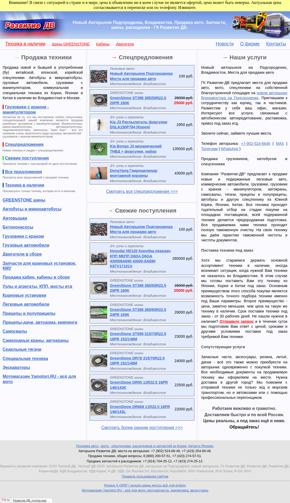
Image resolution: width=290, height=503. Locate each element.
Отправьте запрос (237, 321)
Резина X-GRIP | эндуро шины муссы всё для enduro (145, 485)
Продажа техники (46, 57)
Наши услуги (248, 57)
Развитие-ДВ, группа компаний (31, 500)
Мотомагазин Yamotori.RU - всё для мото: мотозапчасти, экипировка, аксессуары (145, 490)
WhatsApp (229, 149)
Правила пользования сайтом (145, 476)
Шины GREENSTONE (71, 44)
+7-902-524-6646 (255, 143)
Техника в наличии (25, 43)
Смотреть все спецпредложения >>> (142, 191)
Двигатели (125, 44)
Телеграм (209, 149)
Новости (225, 43)
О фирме (250, 43)
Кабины (103, 44)
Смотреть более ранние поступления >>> (142, 427)
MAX (280, 143)
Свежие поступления (146, 210)
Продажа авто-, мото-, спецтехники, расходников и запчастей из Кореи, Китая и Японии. (145, 446)
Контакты (276, 43)
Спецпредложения (146, 57)
